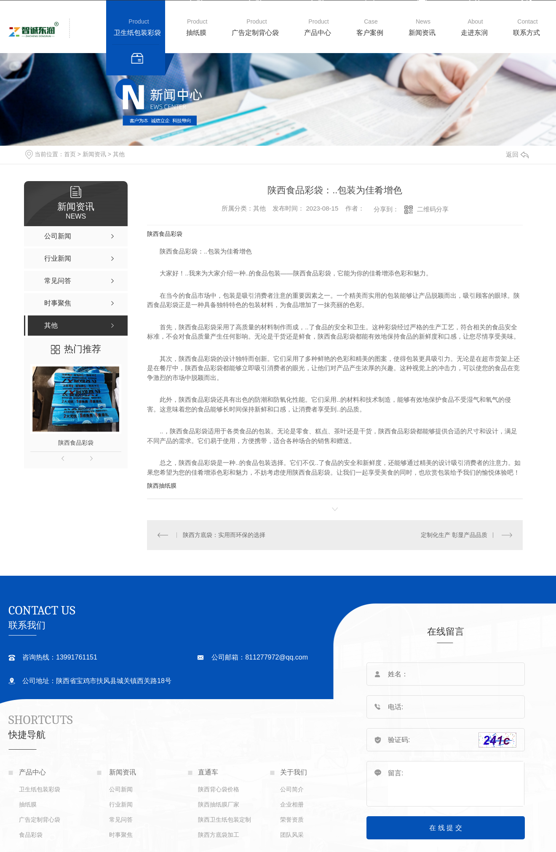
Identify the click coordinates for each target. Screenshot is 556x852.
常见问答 (121, 819)
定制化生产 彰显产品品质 (454, 534)
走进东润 (474, 32)
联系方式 (526, 32)
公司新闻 (121, 789)
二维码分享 (433, 209)
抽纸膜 (196, 32)
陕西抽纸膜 (161, 485)
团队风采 (292, 834)
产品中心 (317, 32)
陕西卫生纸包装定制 (224, 819)
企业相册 (292, 804)
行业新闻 (121, 804)
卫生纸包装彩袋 (137, 32)
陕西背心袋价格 (218, 789)
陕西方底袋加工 (218, 834)
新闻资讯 (422, 32)
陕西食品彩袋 (76, 442)
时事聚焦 (121, 834)
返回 (517, 154)
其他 (119, 154)
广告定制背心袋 (255, 32)
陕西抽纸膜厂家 (218, 804)
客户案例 (369, 32)
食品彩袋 (31, 834)
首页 (70, 154)
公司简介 (292, 789)
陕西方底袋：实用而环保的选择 (223, 534)
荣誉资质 (292, 819)
